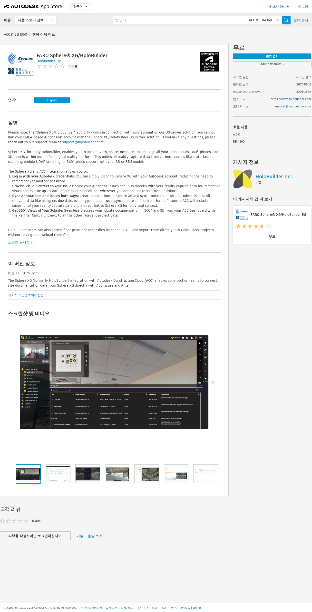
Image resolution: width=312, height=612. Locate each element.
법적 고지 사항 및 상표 (119, 608)
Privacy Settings (191, 608)
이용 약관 (142, 608)
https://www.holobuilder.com (291, 99)
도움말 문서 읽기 (21, 242)
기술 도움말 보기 (89, 535)
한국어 (80, 6)
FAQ (163, 608)
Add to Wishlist (272, 64)
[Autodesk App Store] (33, 6)
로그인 (303, 6)
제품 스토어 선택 (31, 20)
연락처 (173, 608)
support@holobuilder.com (82, 142)
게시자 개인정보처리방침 (26, 295)
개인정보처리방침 (91, 608)
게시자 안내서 (279, 6)
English (52, 100)
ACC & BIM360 (15, 34)
